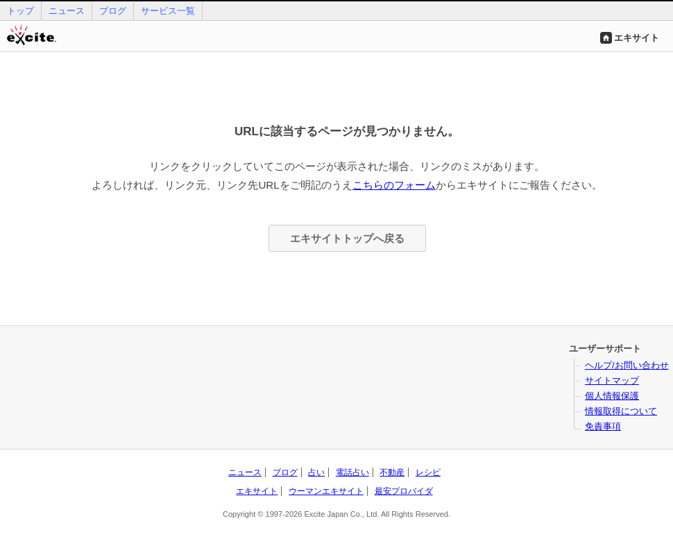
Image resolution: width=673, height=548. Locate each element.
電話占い (352, 472)
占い (316, 472)
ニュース (67, 11)
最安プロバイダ (404, 491)
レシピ (428, 472)
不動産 (392, 472)
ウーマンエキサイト (326, 491)
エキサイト (636, 38)
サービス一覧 (168, 11)
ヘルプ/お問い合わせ (627, 365)
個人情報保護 (612, 396)
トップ (20, 11)
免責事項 (603, 426)
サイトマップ (612, 380)
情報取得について (621, 411)
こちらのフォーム (394, 185)
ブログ (112, 11)
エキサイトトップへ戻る (347, 238)
